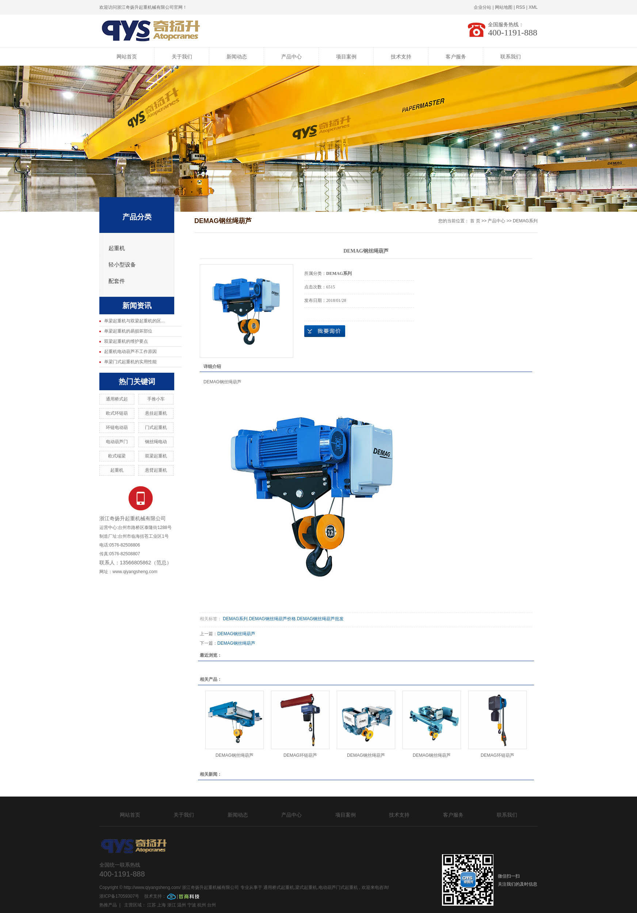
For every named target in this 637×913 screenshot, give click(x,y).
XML (533, 7)
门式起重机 (156, 427)
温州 (181, 905)
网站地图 (503, 7)
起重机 (116, 248)
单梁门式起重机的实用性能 (130, 361)
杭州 (201, 905)
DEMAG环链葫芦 (300, 755)
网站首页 (127, 57)
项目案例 (346, 57)
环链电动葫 (117, 427)
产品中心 (291, 57)
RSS (520, 7)
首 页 (475, 220)
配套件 (116, 281)
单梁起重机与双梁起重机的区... (134, 320)
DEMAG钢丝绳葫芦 (236, 633)
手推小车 (156, 399)
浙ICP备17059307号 (120, 896)
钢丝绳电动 (156, 441)
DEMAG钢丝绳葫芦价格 (272, 618)
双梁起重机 (156, 456)
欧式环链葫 (117, 413)
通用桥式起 (117, 399)
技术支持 (401, 57)
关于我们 (182, 57)
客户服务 (456, 57)
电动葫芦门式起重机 (338, 887)
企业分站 (482, 7)
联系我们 (510, 57)
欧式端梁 (117, 456)
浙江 (171, 905)
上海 (161, 905)
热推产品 (108, 905)
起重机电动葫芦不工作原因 (130, 351)
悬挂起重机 (156, 413)
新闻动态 (236, 57)
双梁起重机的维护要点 (126, 341)
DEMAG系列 (525, 220)
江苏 (151, 905)
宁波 (191, 905)
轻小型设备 (122, 265)
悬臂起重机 (156, 470)
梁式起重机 (306, 887)
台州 (211, 905)
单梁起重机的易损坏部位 (128, 331)
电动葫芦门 (117, 441)
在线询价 (324, 331)
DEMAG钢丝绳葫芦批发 (320, 618)
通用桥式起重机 (278, 887)
